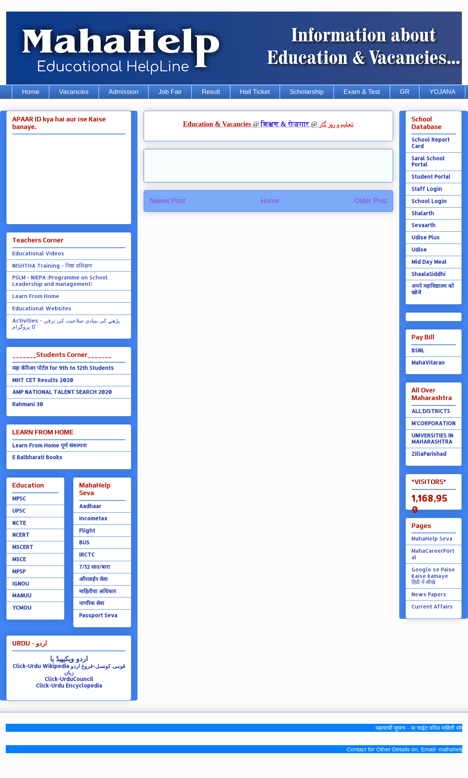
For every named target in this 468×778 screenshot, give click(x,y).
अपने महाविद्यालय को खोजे (432, 288)
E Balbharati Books (37, 457)
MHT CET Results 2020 (42, 380)
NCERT (20, 534)
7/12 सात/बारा (94, 566)
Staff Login (426, 189)
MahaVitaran (428, 362)
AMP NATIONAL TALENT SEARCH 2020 (62, 392)
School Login (429, 201)
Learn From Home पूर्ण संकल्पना (49, 445)
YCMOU (21, 607)
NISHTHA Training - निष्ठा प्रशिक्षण (52, 265)
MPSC (19, 498)
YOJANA (442, 91)
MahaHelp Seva (431, 538)
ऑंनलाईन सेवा (93, 579)
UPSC (19, 510)
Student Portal (430, 176)
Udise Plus (425, 237)
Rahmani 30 (27, 404)
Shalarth (422, 213)
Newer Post (167, 201)
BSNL (417, 350)
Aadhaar (90, 506)
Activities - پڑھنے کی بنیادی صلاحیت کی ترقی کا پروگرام (66, 323)
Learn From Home (35, 296)
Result (211, 91)
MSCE (19, 559)
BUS (84, 542)
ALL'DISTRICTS (430, 411)
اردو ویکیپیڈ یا (69, 658)
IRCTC (87, 554)
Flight (87, 530)
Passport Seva (98, 615)
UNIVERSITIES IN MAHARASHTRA (432, 438)
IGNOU (20, 583)
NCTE (19, 523)
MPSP (19, 571)
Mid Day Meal (429, 261)
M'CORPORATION (433, 423)
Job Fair (169, 91)
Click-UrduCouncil (69, 679)
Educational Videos (38, 253)
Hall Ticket (255, 91)
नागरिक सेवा (91, 603)
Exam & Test (361, 91)
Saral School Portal (428, 161)
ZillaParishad (428, 453)
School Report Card (430, 142)
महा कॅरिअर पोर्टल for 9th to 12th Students (63, 368)
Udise (419, 249)
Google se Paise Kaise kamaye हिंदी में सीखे (433, 576)
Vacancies (74, 91)
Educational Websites (41, 308)
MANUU (21, 595)
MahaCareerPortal (432, 553)
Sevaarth (423, 225)
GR (405, 91)
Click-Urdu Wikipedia (41, 666)
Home (30, 91)
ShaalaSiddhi (428, 274)
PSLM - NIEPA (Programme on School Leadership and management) (60, 280)
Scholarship (307, 91)
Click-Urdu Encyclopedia (69, 685)
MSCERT (22, 547)
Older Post (371, 201)
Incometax (93, 518)
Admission (123, 91)
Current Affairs (432, 606)
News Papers (428, 594)
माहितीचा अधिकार (97, 591)
